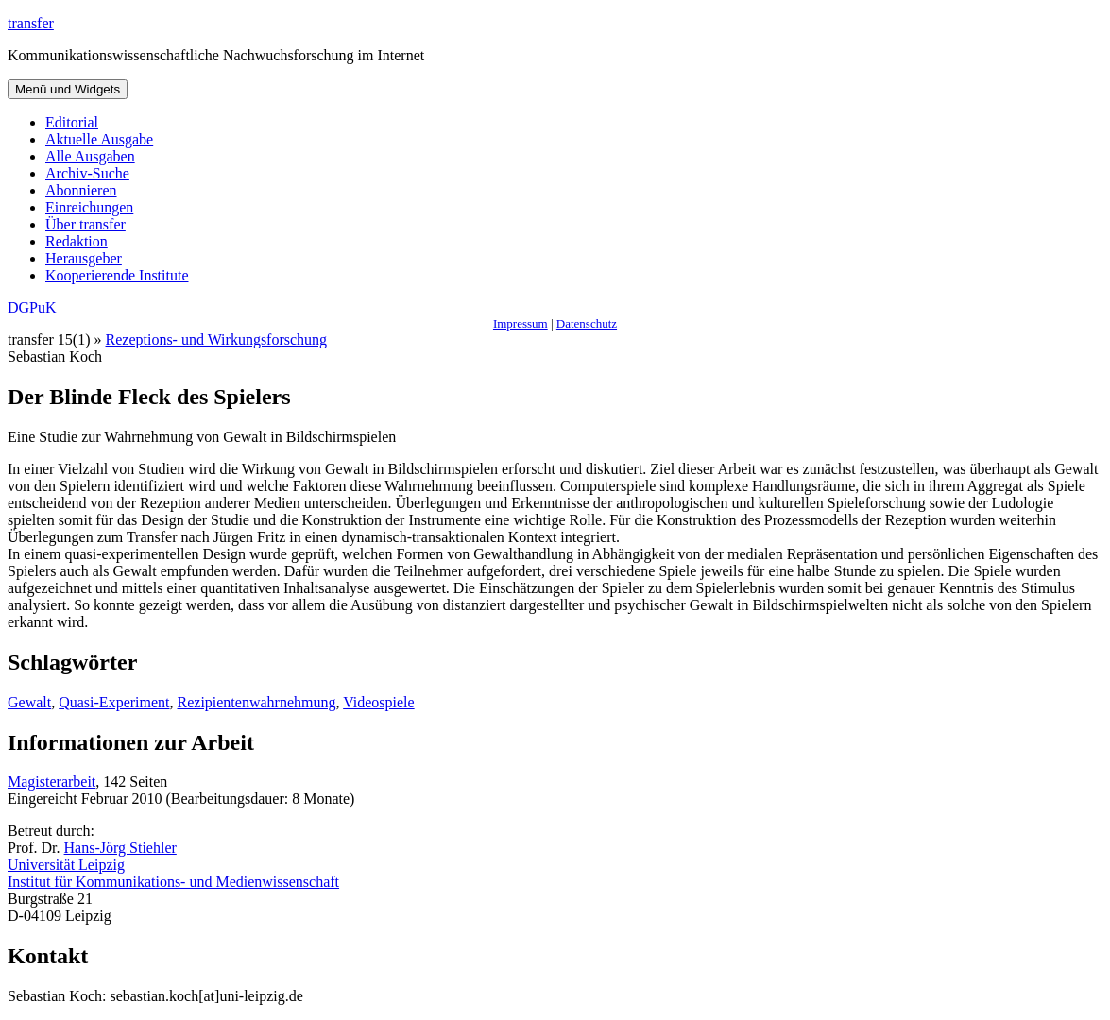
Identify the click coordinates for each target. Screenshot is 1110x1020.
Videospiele (378, 702)
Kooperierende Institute (117, 275)
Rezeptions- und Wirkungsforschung (217, 340)
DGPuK (32, 307)
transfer (31, 23)
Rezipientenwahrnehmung (257, 702)
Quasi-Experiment (114, 702)
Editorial (71, 122)
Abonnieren (81, 190)
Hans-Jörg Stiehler (120, 848)
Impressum (520, 323)
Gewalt (29, 702)
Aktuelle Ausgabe (99, 139)
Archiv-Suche (87, 173)
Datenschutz (586, 323)
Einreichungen (89, 207)
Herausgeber (83, 258)
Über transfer (85, 224)
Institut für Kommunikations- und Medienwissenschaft (173, 882)
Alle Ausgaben (90, 156)
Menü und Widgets (67, 89)
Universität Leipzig (66, 865)
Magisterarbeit (51, 782)
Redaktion (76, 241)
